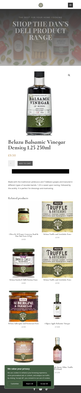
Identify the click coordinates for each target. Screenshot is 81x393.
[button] (69, 75)
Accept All (44, 384)
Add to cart (25, 163)
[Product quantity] (11, 163)
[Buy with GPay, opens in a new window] (40, 171)
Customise (15, 384)
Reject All (29, 384)
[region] (29, 377)
